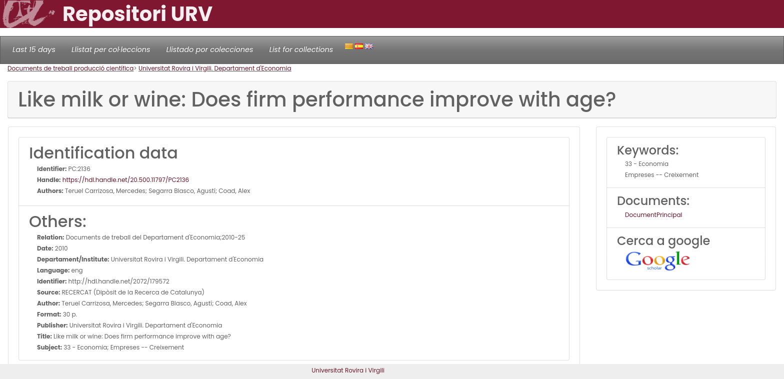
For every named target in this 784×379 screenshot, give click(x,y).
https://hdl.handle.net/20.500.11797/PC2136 (125, 180)
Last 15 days (34, 49)
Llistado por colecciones (210, 49)
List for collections (301, 49)
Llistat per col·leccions (111, 49)
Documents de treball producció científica (71, 68)
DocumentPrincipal (653, 214)
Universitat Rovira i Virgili (348, 370)
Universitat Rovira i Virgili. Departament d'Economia (215, 68)
